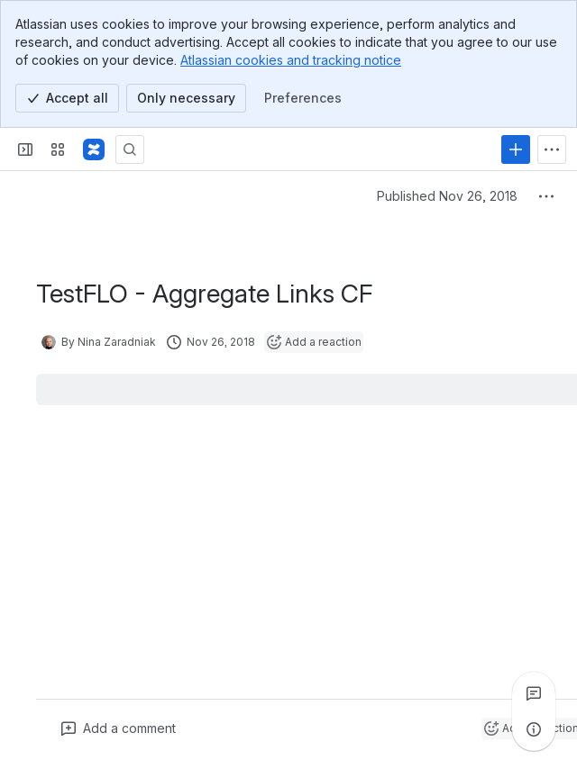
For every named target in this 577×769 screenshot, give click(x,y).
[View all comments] (533, 693)
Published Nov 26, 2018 (447, 196)
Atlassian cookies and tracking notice (290, 60)
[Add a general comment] (118, 728)
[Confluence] (93, 149)
